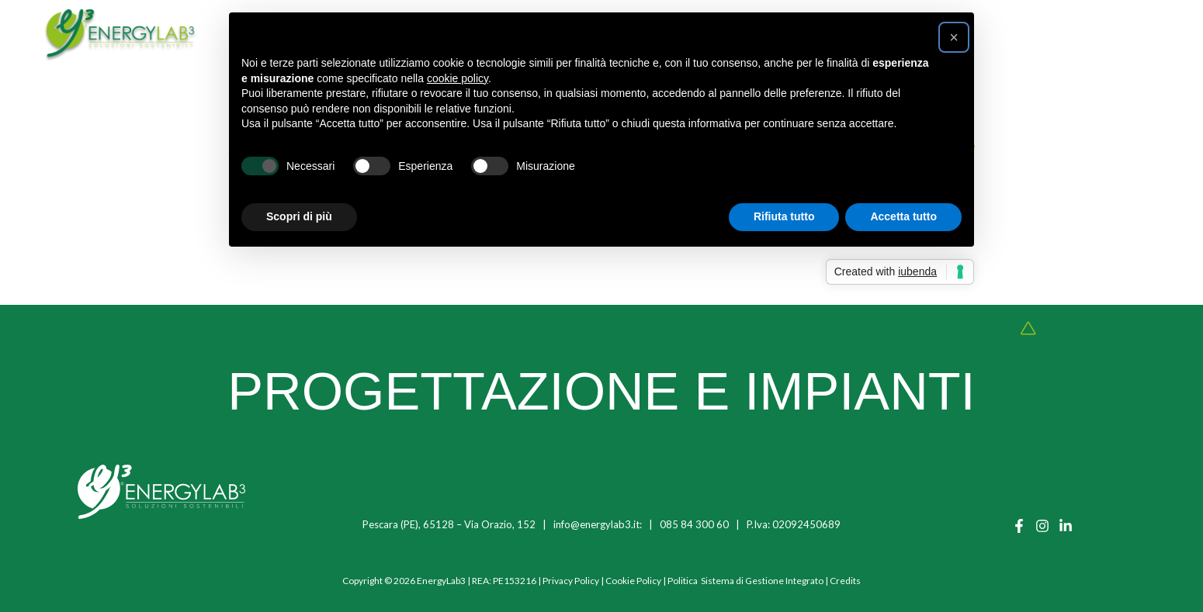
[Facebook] (1019, 526)
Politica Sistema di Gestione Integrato (745, 580)
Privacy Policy (571, 580)
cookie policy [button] (457, 78)
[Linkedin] (1066, 526)
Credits (845, 580)
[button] (953, 37)
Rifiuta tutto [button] (784, 216)
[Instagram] (1042, 526)
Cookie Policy (633, 580)
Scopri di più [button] (299, 216)
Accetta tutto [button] (903, 216)
